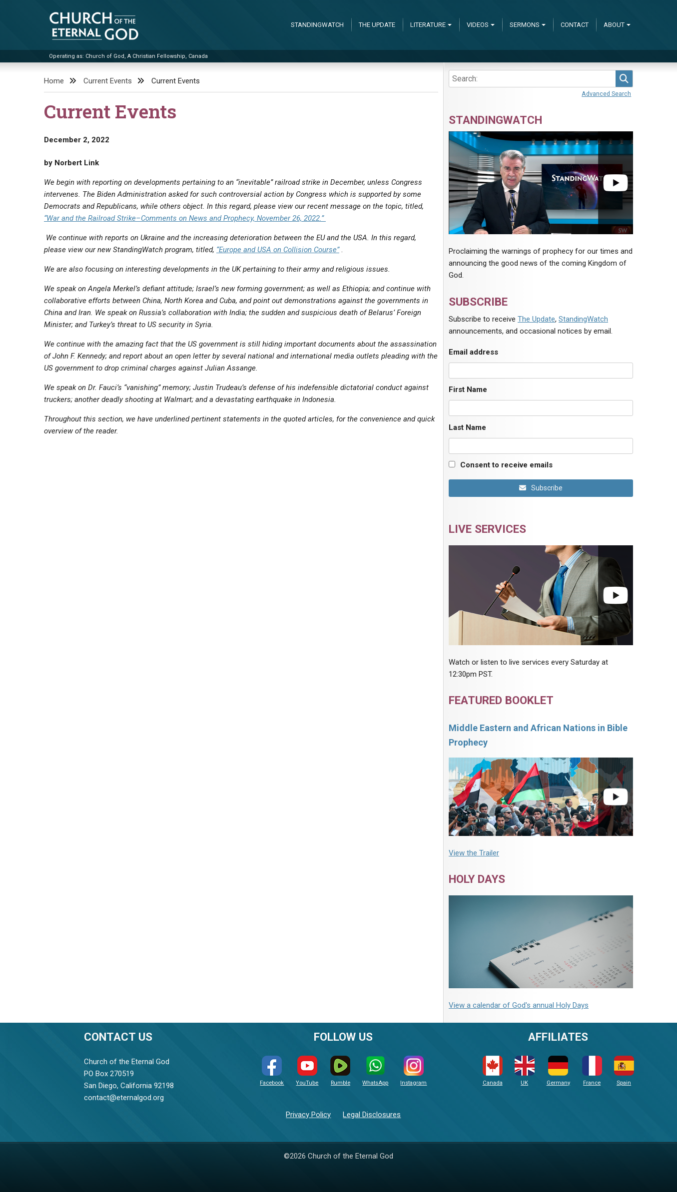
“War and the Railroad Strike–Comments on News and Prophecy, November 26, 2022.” (185, 218)
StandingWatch (317, 24)
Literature (428, 24)
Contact (575, 24)
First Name (468, 389)
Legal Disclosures (372, 1114)
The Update (377, 24)
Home (54, 80)
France (592, 1071)
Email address (473, 352)
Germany (558, 1071)
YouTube (307, 1071)
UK (525, 1071)
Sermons (525, 24)
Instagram (413, 1071)
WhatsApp (375, 1071)
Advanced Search (606, 93)
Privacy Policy (308, 1114)
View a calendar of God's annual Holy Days (519, 1005)
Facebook (272, 1071)
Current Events (107, 80)
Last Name (467, 427)
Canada (493, 1071)
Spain (624, 1071)
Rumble (340, 1071)
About (614, 24)
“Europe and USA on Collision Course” (277, 249)
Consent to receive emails (506, 464)
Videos (478, 24)
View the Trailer (474, 852)
